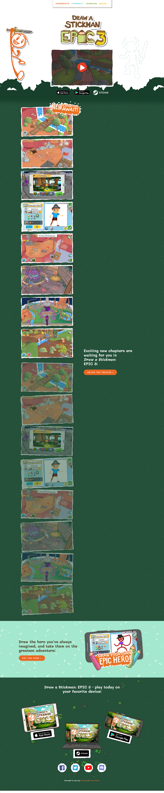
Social (103, 3)
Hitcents (83, 780)
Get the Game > (31, 658)
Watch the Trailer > (100, 372)
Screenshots (62, 3)
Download (91, 3)
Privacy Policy (94, 780)
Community (77, 3)
